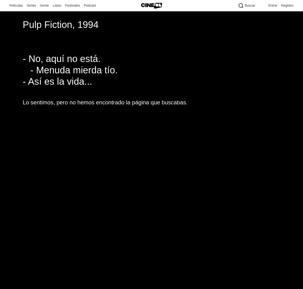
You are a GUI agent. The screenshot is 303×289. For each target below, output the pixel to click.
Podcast (90, 5)
